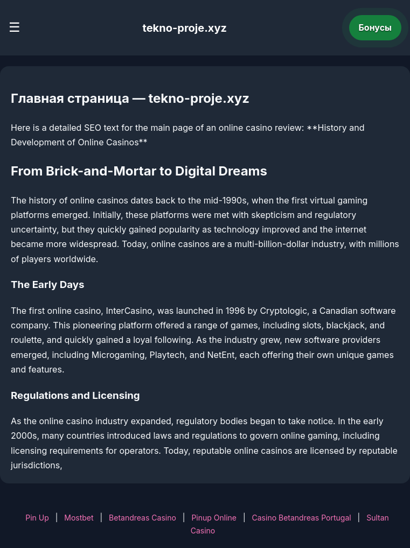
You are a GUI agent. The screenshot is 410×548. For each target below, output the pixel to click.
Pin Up (37, 517)
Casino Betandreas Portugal (301, 517)
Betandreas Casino (142, 517)
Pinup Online (214, 517)
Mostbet (78, 517)
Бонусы (375, 27)
